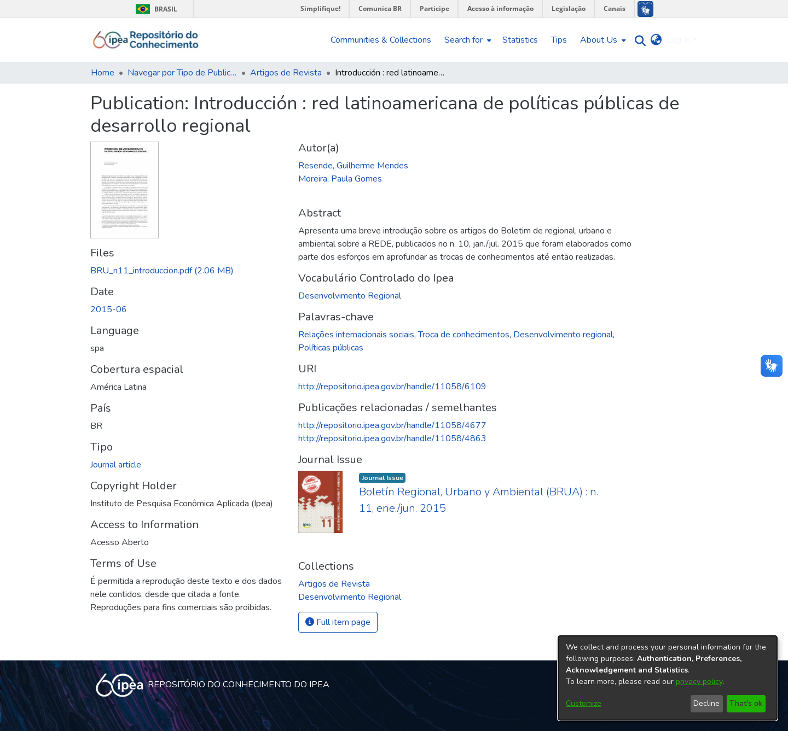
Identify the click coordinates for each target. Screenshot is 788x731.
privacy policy (699, 681)
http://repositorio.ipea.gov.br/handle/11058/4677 (392, 425)
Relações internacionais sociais (356, 335)
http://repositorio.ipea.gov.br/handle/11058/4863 (392, 438)
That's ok (745, 703)
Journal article (115, 465)
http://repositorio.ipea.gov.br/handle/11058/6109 (392, 387)
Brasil (154, 9)
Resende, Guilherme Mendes (353, 166)
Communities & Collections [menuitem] (381, 40)
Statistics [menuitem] (520, 40)
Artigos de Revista (286, 73)
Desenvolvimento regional (563, 335)
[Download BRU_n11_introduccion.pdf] (162, 271)
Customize (583, 703)
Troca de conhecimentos (463, 335)
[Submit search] (637, 40)
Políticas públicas (330, 348)
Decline (706, 703)
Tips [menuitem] (559, 40)
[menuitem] (466, 40)
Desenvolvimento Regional (349, 296)
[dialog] (667, 678)
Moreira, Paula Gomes (340, 179)
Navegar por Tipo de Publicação (182, 73)
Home (102, 73)
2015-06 (108, 309)
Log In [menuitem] (678, 40)
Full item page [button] (337, 622)
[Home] (145, 40)
